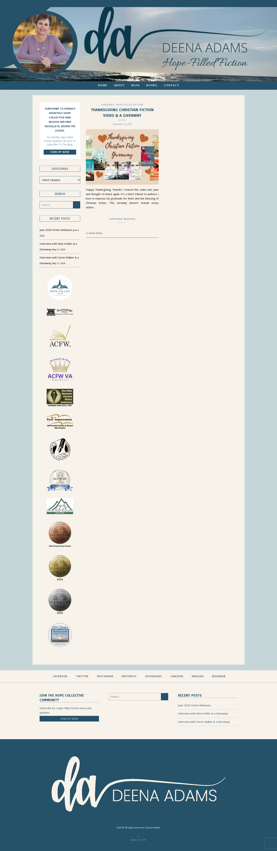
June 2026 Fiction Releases (56, 230)
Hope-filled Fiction (129, 104)
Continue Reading (122, 218)
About (119, 85)
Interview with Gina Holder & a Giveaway (203, 713)
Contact (171, 85)
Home (102, 85)
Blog (135, 85)
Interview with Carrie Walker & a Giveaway (204, 721)
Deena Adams (95, 233)
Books (151, 85)
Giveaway (107, 104)
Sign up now (60, 152)
